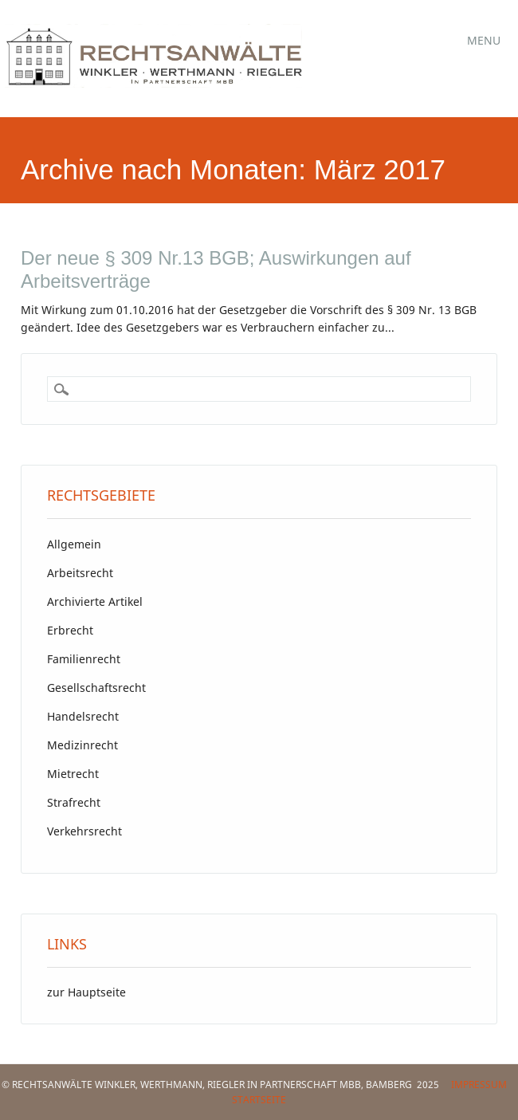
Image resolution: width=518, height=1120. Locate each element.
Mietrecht (73, 773)
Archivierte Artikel (95, 601)
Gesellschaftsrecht (96, 687)
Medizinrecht (82, 745)
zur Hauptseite (86, 992)
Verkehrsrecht (84, 831)
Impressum (479, 1084)
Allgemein (74, 544)
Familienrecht (83, 658)
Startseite (259, 1099)
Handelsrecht (83, 716)
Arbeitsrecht (80, 572)
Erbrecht (70, 630)
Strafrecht (73, 802)
